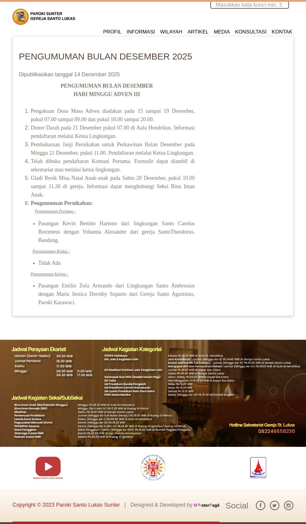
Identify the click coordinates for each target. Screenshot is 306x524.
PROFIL (112, 32)
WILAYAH (171, 32)
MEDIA (222, 32)
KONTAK (282, 32)
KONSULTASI (251, 32)
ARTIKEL (198, 32)
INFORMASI (141, 32)
